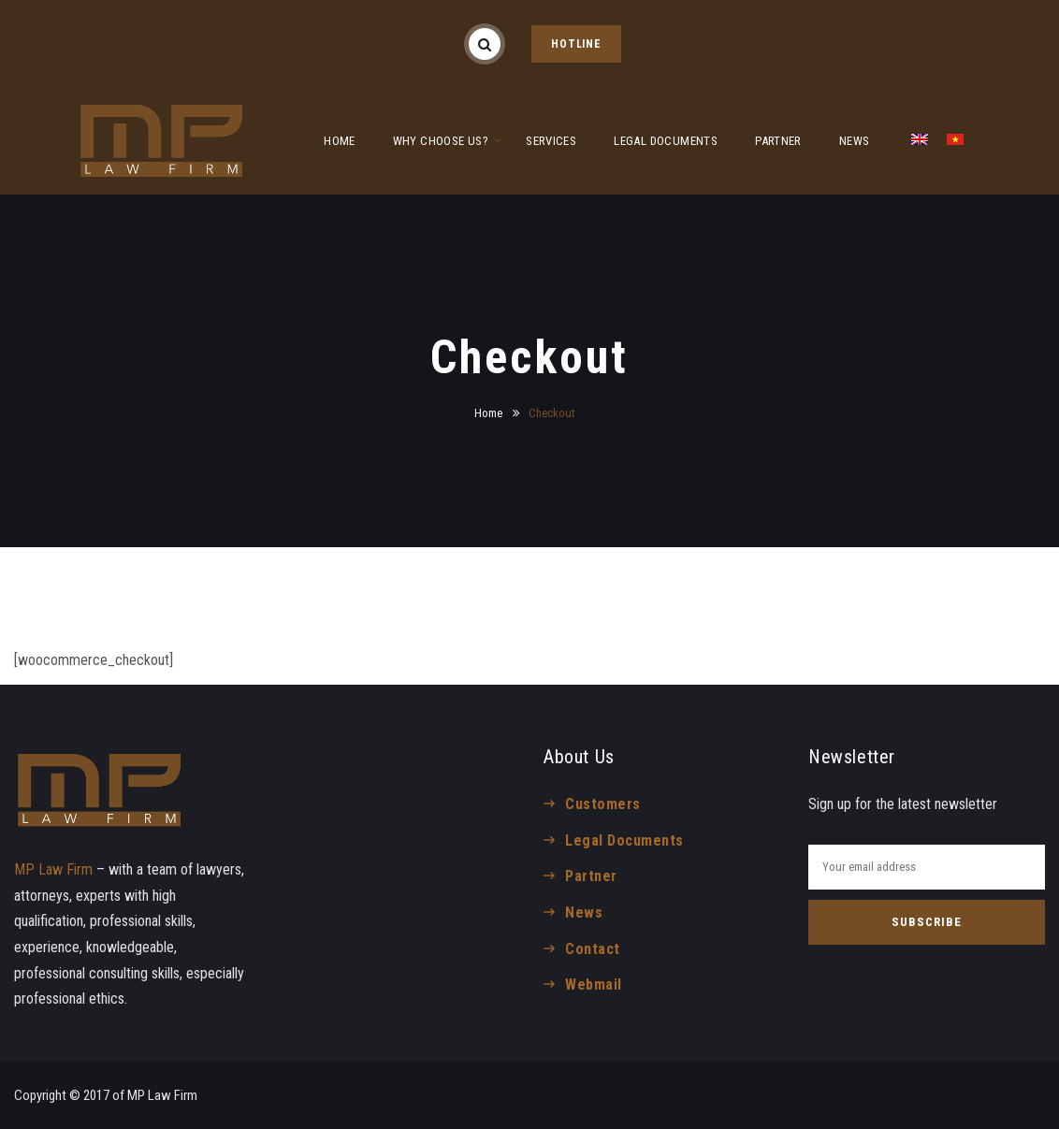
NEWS (854, 141)
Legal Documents (624, 840)
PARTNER (778, 141)
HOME (339, 141)
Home (488, 413)
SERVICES (551, 141)
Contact (592, 949)
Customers (602, 804)
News (583, 912)
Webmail (593, 984)
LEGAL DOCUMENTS (666, 141)
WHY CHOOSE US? (440, 141)
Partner (591, 876)
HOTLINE (576, 44)
